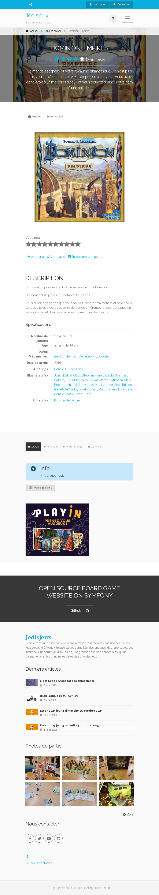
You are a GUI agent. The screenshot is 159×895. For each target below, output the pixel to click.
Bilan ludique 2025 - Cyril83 (59, 695)
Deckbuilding (88, 356)
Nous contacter (39, 863)
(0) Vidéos (55, 116)
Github (79, 611)
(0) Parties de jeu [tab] (73, 446)
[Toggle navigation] (127, 18)
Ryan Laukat (89, 380)
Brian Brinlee (123, 385)
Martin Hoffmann (111, 380)
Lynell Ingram (88, 389)
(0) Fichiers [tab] (95, 446)
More (127, 814)
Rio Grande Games (67, 400)
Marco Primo (108, 389)
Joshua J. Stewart (77, 385)
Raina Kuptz (82, 394)
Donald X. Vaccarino (68, 369)
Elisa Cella (125, 389)
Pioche (104, 356)
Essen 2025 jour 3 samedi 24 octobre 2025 (69, 725)
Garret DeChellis (65, 389)
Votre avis (55, 257)
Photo (34, 116)
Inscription (98, 4)
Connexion (122, 4)
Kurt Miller (73, 380)
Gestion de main (65, 356)
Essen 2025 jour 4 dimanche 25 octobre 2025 (71, 710)
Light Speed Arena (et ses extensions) (67, 680)
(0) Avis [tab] (33, 446)
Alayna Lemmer (102, 385)
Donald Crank (63, 394)
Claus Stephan (83, 375)
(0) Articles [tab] (51, 446)
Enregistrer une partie (84, 257)
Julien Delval (63, 375)
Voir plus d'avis (40, 487)
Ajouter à (35, 257)
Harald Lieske (105, 375)
